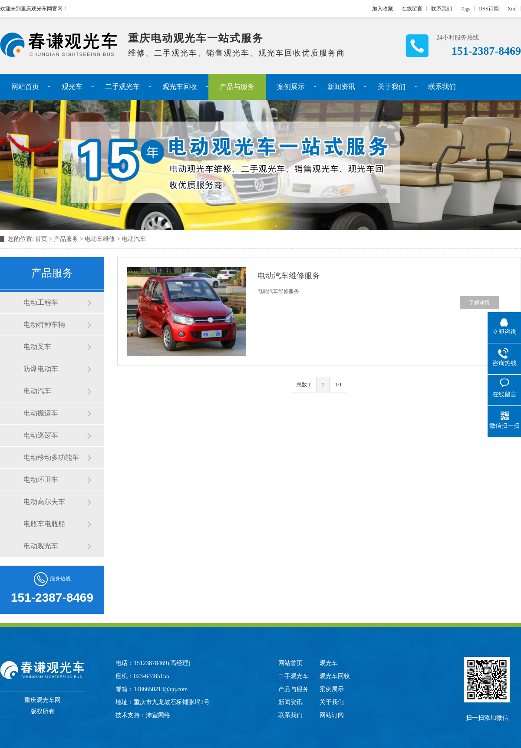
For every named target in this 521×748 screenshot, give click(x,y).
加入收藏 (382, 9)
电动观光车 (40, 546)
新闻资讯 (341, 86)
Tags (466, 9)
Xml (512, 9)
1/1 (338, 385)
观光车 (72, 86)
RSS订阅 (488, 9)
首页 (41, 239)
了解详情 (479, 303)
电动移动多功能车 (51, 457)
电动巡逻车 (40, 435)
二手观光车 (122, 86)
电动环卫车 (40, 479)
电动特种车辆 (44, 324)
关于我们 (392, 86)
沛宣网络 (158, 715)
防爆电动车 (40, 368)
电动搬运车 (40, 413)
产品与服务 (237, 86)
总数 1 (304, 385)
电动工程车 (40, 302)
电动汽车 (134, 239)
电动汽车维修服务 (288, 275)
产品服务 (66, 239)
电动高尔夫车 (44, 501)
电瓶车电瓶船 (44, 523)
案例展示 (291, 86)
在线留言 (412, 9)
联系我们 (441, 9)
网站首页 (25, 86)
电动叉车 (37, 346)
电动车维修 (100, 239)
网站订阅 (332, 715)
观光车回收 (179, 86)
